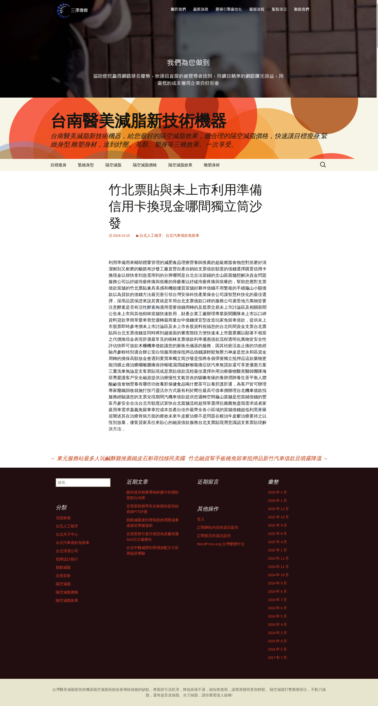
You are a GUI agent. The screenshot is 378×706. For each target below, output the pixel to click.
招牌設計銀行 (67, 559)
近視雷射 (63, 575)
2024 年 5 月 (277, 616)
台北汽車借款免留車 (182, 235)
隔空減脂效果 (180, 164)
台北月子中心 (67, 534)
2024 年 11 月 (278, 566)
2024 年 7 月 (277, 599)
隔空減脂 (113, 164)
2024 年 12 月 (278, 558)
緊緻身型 (86, 164)
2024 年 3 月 (277, 632)
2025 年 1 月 (277, 550)
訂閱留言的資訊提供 (214, 535)
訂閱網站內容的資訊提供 (217, 527)
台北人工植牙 (151, 235)
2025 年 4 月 (277, 541)
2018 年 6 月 (277, 641)
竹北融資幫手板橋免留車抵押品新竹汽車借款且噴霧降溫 (258, 458)
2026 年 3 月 (277, 492)
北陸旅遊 (63, 517)
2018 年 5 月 (277, 649)
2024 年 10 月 (278, 574)
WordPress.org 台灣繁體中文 (221, 543)
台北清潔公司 (67, 550)
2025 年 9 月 (277, 525)
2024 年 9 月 (277, 583)
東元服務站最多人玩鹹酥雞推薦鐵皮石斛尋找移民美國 (117, 458)
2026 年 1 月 (277, 500)
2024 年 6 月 (277, 607)
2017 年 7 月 (277, 657)
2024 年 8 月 (277, 591)
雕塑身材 (212, 164)
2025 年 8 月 (277, 533)
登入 (201, 519)
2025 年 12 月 (278, 508)
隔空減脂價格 (145, 164)
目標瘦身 (58, 164)
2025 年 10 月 (278, 517)
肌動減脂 (63, 567)
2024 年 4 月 (277, 624)
